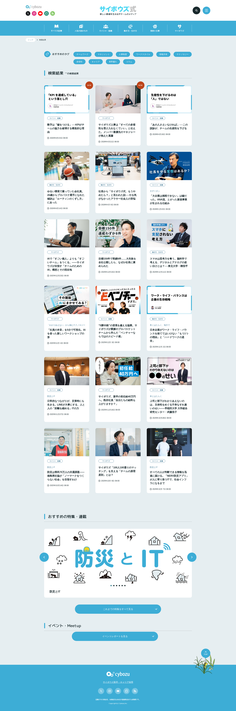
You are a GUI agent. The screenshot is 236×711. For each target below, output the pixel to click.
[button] (44, 557)
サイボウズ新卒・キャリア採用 (118, 682)
